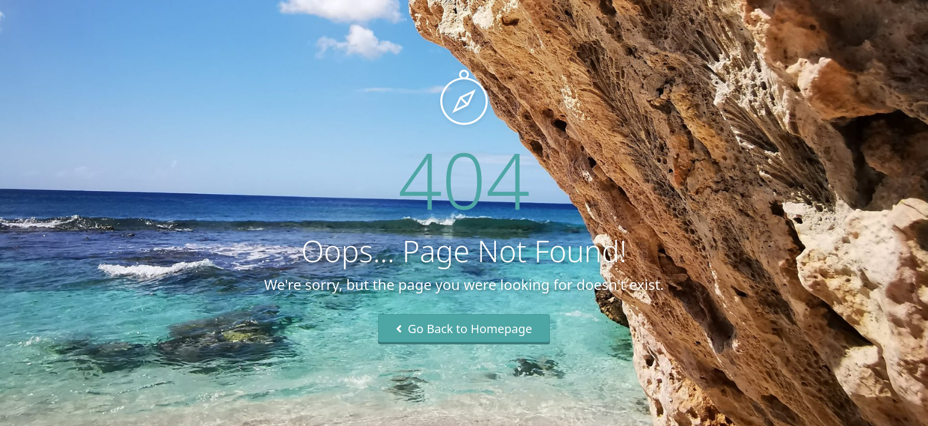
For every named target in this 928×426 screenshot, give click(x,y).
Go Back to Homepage (464, 329)
